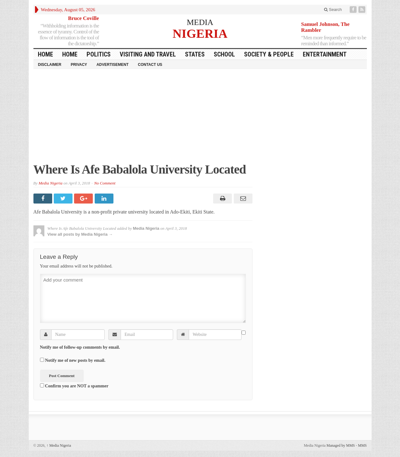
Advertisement (113, 64)
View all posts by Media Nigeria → (80, 234)
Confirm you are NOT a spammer (74, 385)
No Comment (104, 183)
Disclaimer (50, 64)
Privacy (79, 64)
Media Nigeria (50, 183)
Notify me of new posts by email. (75, 360)
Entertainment (325, 54)
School (224, 54)
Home (70, 54)
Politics (99, 54)
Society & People (269, 54)
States (195, 54)
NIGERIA (200, 33)
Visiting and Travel (148, 54)
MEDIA (200, 22)
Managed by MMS (341, 445)
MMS (362, 445)
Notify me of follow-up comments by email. (80, 347)
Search (333, 9)
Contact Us (150, 64)
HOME (45, 54)
